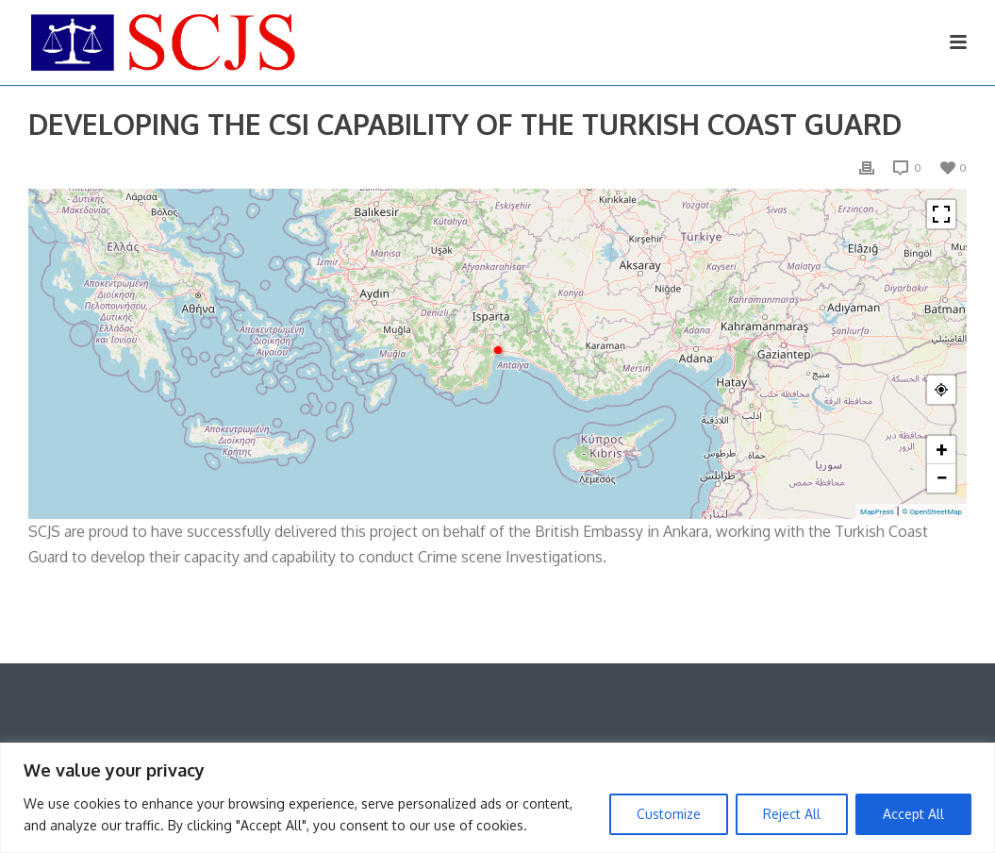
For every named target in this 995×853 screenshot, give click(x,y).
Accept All (913, 814)
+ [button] (942, 449)
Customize (669, 814)
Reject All (792, 814)
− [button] (941, 478)
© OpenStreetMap (932, 512)
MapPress (877, 512)
